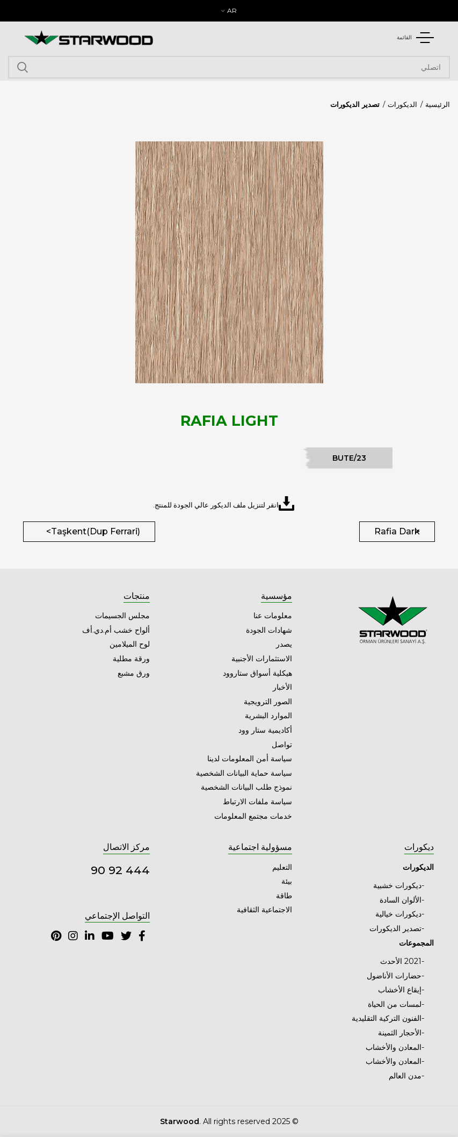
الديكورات (402, 104)
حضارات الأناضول (394, 976)
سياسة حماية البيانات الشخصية (244, 773)
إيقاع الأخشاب (399, 990)
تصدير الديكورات (355, 104)
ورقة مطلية (131, 658)
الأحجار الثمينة (399, 1033)
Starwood (179, 1121)
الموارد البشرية (268, 715)
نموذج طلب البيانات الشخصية (246, 787)
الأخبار (282, 687)
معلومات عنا (272, 615)
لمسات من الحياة (394, 1004)
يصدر (284, 644)
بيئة (286, 881)
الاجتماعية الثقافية (264, 909)
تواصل (282, 744)
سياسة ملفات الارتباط (257, 801)
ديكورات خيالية (398, 914)
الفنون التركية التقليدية (386, 1018)
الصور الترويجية (268, 701)
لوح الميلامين (130, 644)
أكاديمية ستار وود (265, 730)
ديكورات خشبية (397, 885)
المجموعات (416, 943)
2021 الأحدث (400, 961)
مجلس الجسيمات (122, 615)
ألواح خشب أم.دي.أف (116, 630)
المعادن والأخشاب (393, 1047)
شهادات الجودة (269, 630)
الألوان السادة (400, 900)
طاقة (284, 895)
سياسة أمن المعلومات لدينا (249, 758)
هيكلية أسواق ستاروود (257, 673)
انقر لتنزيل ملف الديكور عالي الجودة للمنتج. (223, 503)
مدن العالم (405, 1076)
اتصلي (22, 67)
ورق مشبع (134, 673)
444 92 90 (120, 870)
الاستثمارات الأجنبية (261, 658)
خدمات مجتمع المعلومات (253, 816)
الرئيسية (437, 104)
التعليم (282, 867)
